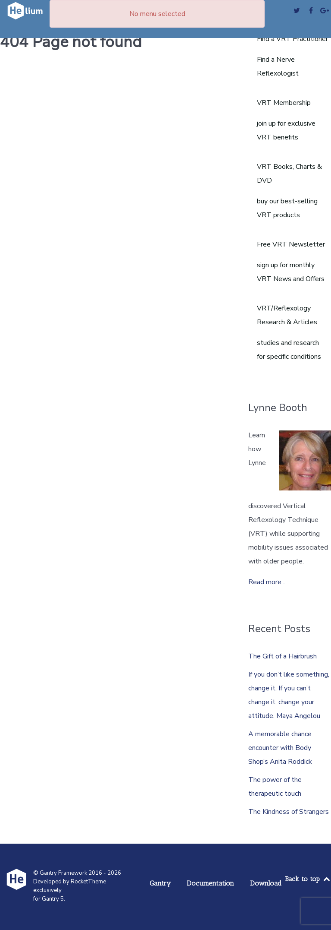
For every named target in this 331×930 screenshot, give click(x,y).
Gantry (160, 883)
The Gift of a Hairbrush (282, 656)
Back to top (308, 879)
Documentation (210, 883)
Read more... (266, 582)
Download (265, 883)
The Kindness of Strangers (288, 811)
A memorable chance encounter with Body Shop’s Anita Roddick (280, 747)
